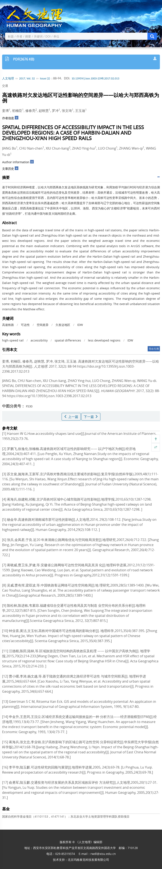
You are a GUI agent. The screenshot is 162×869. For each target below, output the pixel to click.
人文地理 (8, 78)
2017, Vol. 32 (27, 78)
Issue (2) (45, 78)
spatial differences (68, 340)
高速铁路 (8, 325)
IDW (80, 325)
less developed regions (104, 340)
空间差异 (43, 325)
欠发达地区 (62, 325)
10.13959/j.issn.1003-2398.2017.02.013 (95, 78)
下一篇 (91, 416)
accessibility (39, 340)
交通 (5, 86)
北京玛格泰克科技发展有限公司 (88, 860)
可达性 (25, 325)
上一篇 (71, 416)
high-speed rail (13, 340)
